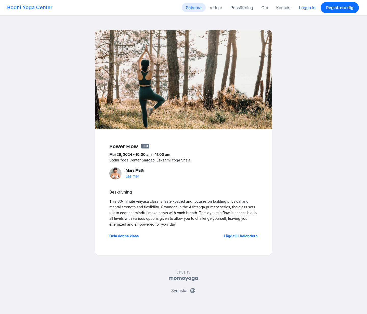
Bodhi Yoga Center (30, 7)
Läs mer (132, 176)
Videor (216, 7)
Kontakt (283, 7)
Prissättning (241, 7)
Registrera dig (339, 7)
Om (264, 7)
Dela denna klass (124, 236)
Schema (193, 7)
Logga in (307, 7)
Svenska (183, 291)
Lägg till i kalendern (241, 236)
